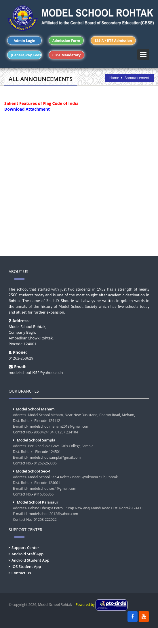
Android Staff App (27, 553)
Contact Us (21, 572)
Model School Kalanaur (37, 502)
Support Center (25, 547)
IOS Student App (26, 566)
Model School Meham (35, 409)
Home (114, 77)
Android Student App (30, 560)
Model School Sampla (36, 440)
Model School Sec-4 (33, 471)
